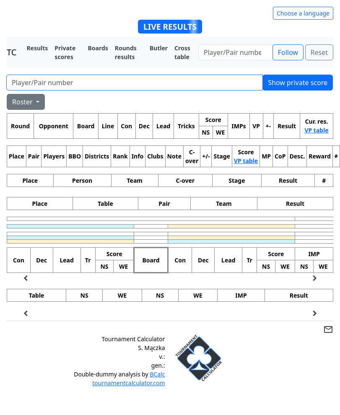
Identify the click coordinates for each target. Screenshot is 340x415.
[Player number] (235, 52)
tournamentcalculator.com (128, 383)
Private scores (65, 52)
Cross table (182, 52)
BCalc (157, 374)
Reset (319, 52)
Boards (98, 48)
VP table (316, 130)
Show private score (297, 82)
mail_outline (328, 329)
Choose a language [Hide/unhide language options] (303, 13)
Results (37, 48)
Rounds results (126, 52)
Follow (288, 52)
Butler (159, 48)
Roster (23, 101)
